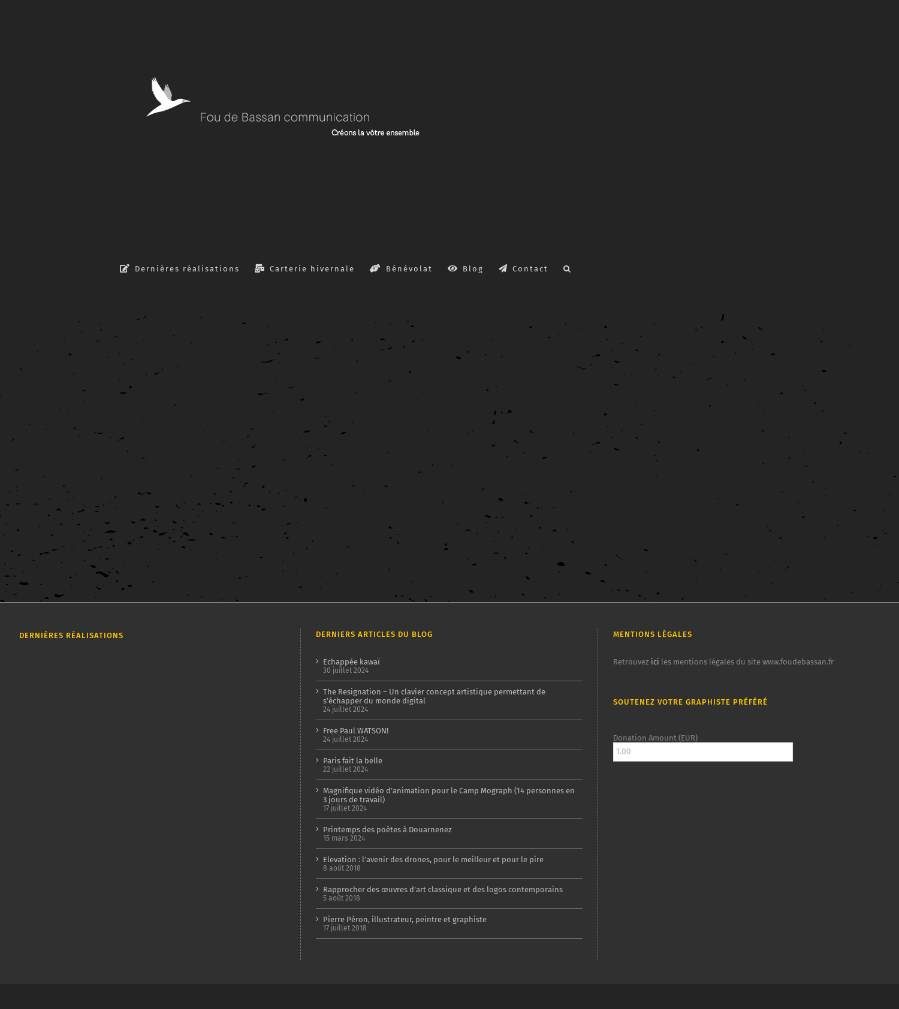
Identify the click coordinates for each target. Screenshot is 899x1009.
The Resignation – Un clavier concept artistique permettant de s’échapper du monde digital (434, 696)
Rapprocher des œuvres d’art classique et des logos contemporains (443, 889)
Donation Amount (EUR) (655, 737)
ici (655, 661)
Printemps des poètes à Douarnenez (387, 829)
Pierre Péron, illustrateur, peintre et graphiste (405, 919)
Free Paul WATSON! (355, 730)
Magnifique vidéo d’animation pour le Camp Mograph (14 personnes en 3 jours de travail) (449, 795)
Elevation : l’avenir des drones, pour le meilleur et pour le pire (433, 859)
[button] (567, 268)
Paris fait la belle (352, 760)
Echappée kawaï (351, 661)
